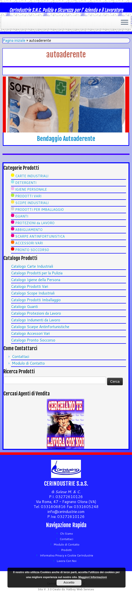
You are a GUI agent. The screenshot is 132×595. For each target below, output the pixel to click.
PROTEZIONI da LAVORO (35, 223)
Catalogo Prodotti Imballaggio (36, 299)
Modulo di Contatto (28, 363)
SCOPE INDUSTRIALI (32, 203)
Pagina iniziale (14, 40)
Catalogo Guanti (24, 306)
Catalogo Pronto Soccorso (33, 340)
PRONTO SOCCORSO (32, 250)
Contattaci (20, 356)
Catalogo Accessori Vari (30, 333)
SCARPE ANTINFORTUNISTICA (40, 236)
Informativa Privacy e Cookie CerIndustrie (66, 555)
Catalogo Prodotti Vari (29, 286)
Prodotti (66, 550)
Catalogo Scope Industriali (33, 293)
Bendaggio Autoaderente (66, 138)
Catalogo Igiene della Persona (35, 279)
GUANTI (21, 216)
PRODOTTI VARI (28, 196)
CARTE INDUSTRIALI (31, 176)
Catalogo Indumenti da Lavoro (35, 320)
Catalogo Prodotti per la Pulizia (37, 273)
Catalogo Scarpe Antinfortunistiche (40, 326)
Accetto (69, 582)
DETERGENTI (25, 182)
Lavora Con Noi (66, 561)
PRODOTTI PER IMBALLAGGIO (39, 209)
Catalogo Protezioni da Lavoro (36, 313)
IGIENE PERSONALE (31, 189)
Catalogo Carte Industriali (32, 266)
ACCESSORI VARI (29, 243)
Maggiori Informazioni (92, 577)
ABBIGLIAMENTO (29, 229)
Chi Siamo (66, 534)
